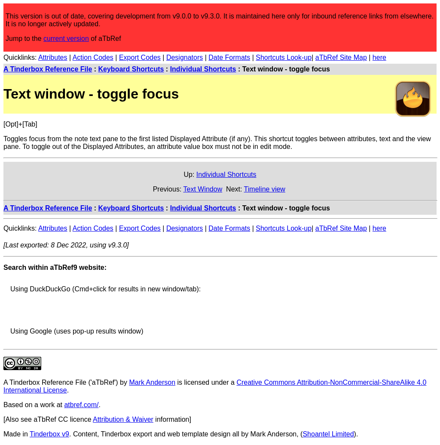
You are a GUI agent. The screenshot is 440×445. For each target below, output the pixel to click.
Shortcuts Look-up (284, 57)
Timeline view (264, 189)
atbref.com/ (81, 404)
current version (66, 38)
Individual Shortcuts (203, 69)
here (379, 57)
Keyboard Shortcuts (131, 69)
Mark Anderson (152, 382)
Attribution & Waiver (123, 419)
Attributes (52, 57)
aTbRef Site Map (341, 57)
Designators (184, 57)
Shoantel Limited (328, 434)
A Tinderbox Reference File (47, 69)
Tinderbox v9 (49, 434)
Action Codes (93, 57)
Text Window (202, 189)
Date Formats (229, 57)
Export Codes (140, 57)
